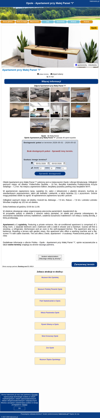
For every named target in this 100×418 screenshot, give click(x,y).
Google (34, 395)
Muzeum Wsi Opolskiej (50, 277)
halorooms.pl (94, 1)
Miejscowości (34, 21)
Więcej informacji (51, 81)
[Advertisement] (50, 391)
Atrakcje (73, 21)
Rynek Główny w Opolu (50, 324)
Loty (47, 21)
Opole (94, 28)
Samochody (61, 21)
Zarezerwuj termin (84, 264)
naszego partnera (46, 245)
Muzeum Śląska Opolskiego (50, 359)
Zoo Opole (50, 348)
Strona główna (8, 21)
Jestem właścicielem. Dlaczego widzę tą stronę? (50, 257)
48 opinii (66, 138)
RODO (24, 405)
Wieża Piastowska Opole (50, 313)
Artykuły (86, 21)
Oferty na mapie (21, 21)
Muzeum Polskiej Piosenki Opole (50, 289)
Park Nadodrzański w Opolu (50, 301)
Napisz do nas (74, 414)
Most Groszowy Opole (50, 336)
